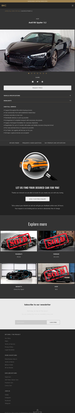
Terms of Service (10, 344)
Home (6, 11)
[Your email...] (37, 322)
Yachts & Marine (9, 362)
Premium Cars (9, 382)
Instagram (8, 397)
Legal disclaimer (10, 350)
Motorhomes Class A (11, 359)
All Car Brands (9, 367)
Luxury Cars (8, 385)
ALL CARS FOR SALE (14, 11)
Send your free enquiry (37, 199)
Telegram (7, 402)
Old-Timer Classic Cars (11, 379)
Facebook (8, 400)
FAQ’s (6, 341)
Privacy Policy (9, 347)
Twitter (7, 394)
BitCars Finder (9, 364)
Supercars (8, 376)
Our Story (8, 338)
